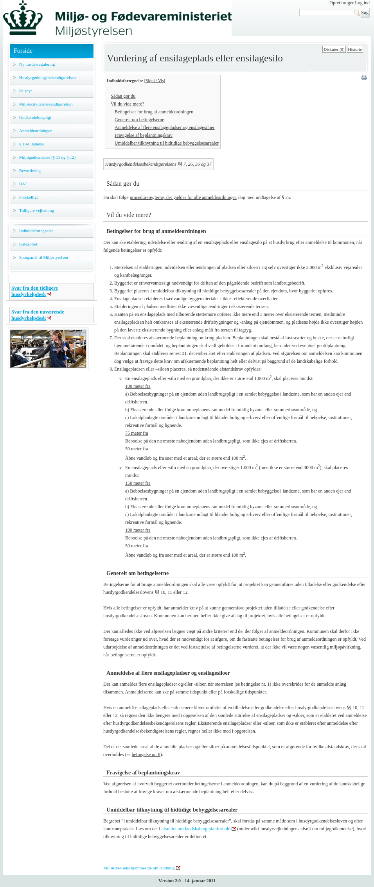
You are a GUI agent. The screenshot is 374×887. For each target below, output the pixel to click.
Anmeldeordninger (35, 130)
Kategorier (28, 244)
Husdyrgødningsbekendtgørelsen (47, 77)
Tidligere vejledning (36, 210)
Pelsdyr (25, 90)
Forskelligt (28, 197)
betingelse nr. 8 (146, 754)
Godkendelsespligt (35, 117)
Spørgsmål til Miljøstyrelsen (43, 257)
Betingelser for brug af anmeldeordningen (154, 112)
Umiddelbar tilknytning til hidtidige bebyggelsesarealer (167, 143)
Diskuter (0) (334, 49)
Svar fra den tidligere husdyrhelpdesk (34, 291)
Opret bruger (341, 2)
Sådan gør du (123, 96)
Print (364, 78)
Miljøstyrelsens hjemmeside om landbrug (139, 867)
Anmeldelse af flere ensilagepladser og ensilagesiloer (165, 127)
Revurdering (30, 170)
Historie (355, 49)
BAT (23, 183)
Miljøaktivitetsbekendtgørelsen (46, 104)
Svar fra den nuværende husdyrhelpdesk (37, 315)
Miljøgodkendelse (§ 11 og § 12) (47, 157)
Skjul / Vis (155, 80)
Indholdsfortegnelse (36, 230)
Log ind (362, 2)
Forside (23, 50)
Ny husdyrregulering (37, 64)
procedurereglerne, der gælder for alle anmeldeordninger (183, 197)
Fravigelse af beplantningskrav (144, 135)
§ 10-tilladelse (31, 144)
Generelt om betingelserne (139, 119)
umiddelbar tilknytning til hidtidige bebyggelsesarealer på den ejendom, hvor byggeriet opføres (242, 291)
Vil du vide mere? (127, 104)
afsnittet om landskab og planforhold (196, 828)
